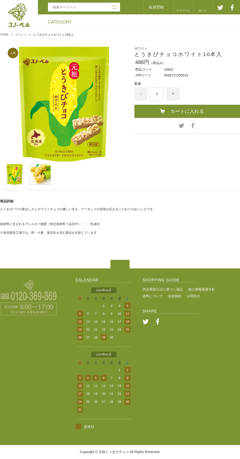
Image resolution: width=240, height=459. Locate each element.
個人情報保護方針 (201, 289)
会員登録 (156, 7)
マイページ (183, 10)
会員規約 (174, 296)
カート (202, 10)
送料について (153, 296)
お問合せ (193, 296)
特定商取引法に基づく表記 (163, 289)
